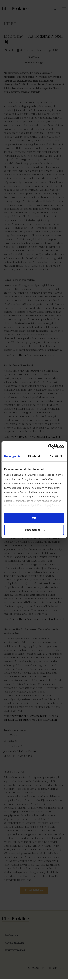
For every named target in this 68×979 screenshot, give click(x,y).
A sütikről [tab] (56, 456)
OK (34, 518)
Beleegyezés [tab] (12, 456)
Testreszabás (34, 529)
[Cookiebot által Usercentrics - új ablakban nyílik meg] (48, 446)
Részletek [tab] (34, 456)
